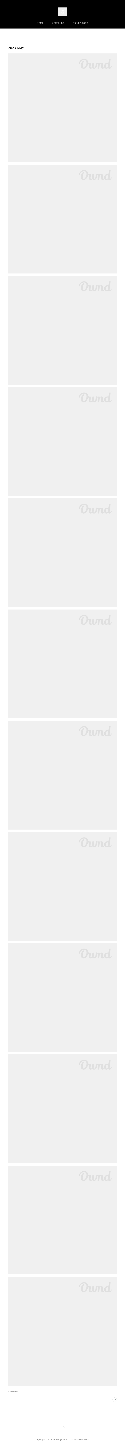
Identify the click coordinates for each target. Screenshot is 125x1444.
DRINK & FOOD (80, 23)
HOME (40, 23)
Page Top (62, 1427)
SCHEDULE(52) (13, 1391)
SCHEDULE (58, 23)
